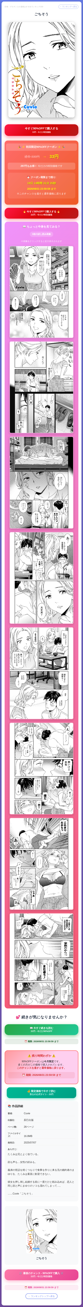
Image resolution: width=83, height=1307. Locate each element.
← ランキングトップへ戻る (41, 1296)
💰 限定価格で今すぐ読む (41, 1093)
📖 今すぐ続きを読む (41, 1029)
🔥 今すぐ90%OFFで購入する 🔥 (41, 213)
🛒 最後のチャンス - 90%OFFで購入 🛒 (41, 1275)
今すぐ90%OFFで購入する (41, 130)
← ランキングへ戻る (68, 7)
